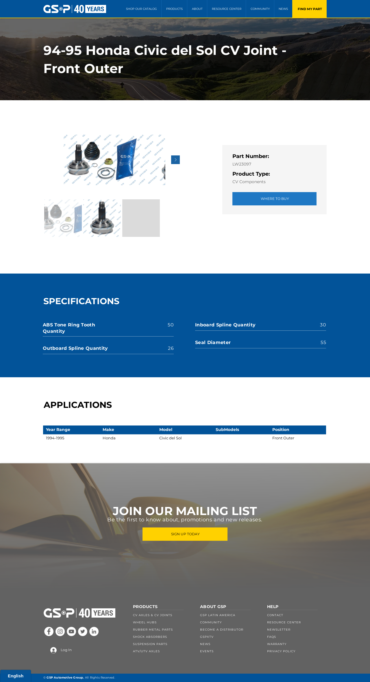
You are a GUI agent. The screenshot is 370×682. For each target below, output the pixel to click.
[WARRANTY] (297, 644)
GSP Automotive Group (65, 677)
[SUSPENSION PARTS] (163, 644)
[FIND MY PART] (309, 9)
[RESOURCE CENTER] (297, 622)
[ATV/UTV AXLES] (163, 651)
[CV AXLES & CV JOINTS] (163, 615)
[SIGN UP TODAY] (185, 534)
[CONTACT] (297, 615)
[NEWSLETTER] (297, 629)
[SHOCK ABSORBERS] (163, 636)
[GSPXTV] (230, 636)
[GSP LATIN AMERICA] (230, 615)
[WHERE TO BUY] (274, 198)
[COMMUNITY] (230, 622)
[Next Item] (175, 159)
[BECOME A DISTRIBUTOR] (230, 629)
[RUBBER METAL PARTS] (163, 629)
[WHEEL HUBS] (163, 622)
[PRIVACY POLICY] (297, 651)
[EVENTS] (230, 651)
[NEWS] (230, 644)
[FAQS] (297, 636)
